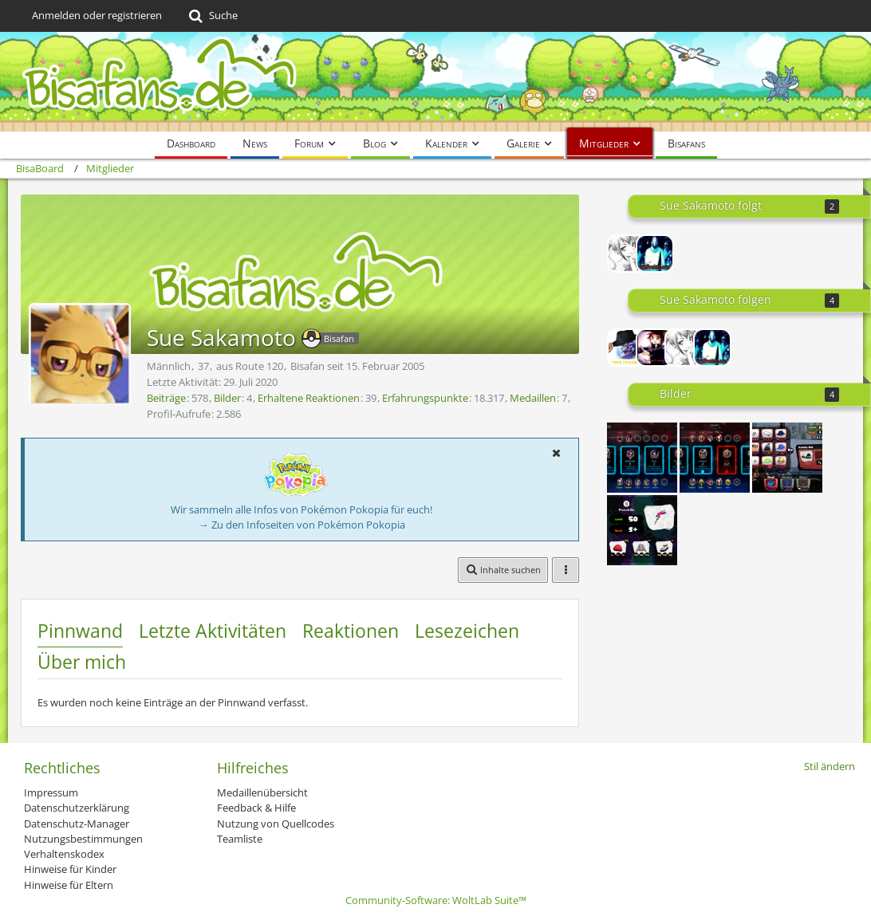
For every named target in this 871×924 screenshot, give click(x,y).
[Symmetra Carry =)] (715, 458)
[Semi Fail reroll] (787, 458)
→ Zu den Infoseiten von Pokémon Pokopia (302, 524)
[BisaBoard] (435, 82)
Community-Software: (435, 900)
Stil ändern (829, 766)
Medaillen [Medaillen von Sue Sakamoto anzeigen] (533, 398)
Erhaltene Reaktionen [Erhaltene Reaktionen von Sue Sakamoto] (309, 398)
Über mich (81, 661)
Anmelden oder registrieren (97, 15)
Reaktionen (350, 630)
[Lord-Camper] (655, 347)
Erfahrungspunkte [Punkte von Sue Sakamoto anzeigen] (425, 398)
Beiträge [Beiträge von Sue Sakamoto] (166, 398)
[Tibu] (626, 253)
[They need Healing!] (642, 458)
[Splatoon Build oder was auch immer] (642, 530)
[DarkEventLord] (655, 253)
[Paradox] (626, 347)
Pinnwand (80, 630)
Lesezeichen (467, 630)
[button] (556, 452)
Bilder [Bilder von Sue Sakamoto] (227, 398)
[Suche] (212, 16)
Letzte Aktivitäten (212, 630)
